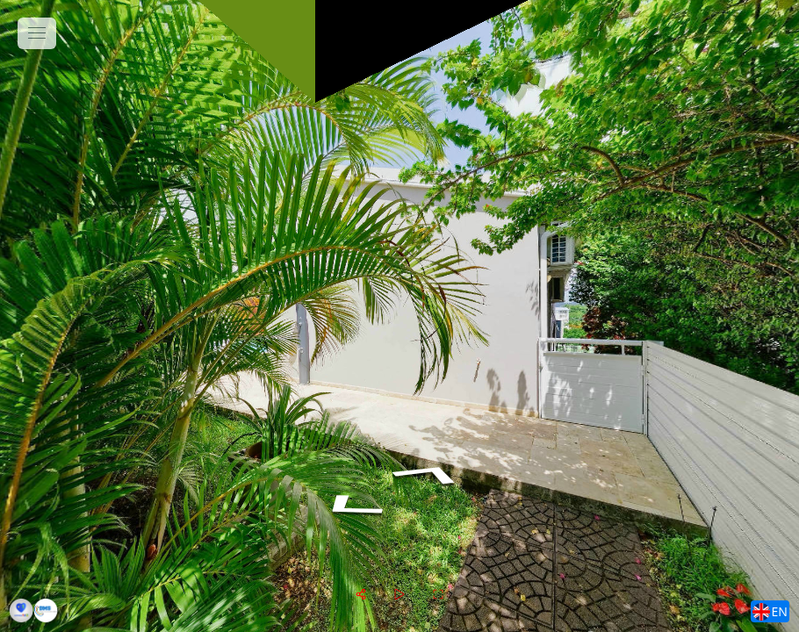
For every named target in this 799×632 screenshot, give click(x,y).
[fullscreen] (438, 594)
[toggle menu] (37, 33)
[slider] (399, 594)
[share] (361, 594)
